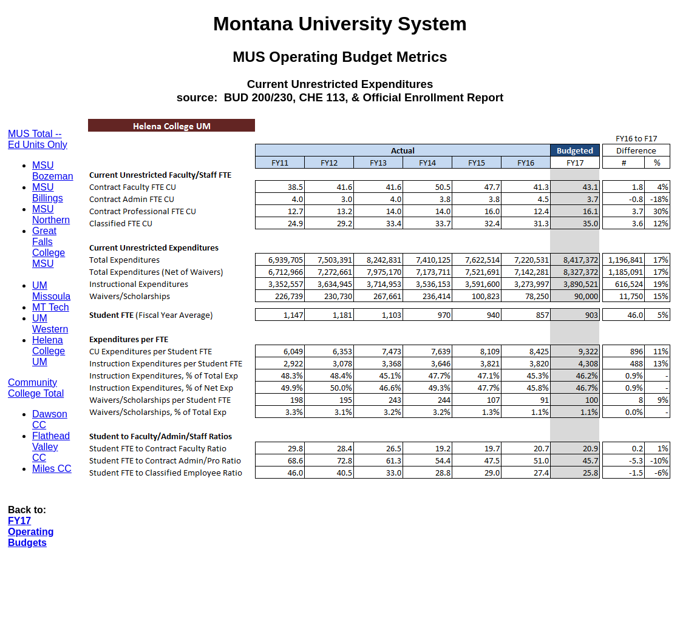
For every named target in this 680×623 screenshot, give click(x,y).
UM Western (50, 323)
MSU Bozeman (52, 170)
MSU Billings (47, 192)
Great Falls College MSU (48, 247)
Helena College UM (48, 351)
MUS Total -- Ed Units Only (37, 139)
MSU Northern (51, 214)
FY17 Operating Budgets (31, 532)
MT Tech (50, 307)
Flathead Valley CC (51, 447)
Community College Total (36, 388)
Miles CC (52, 468)
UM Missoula (51, 290)
